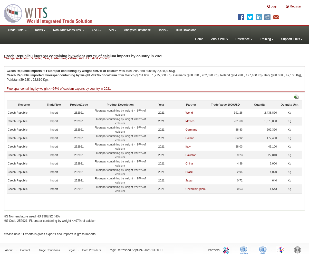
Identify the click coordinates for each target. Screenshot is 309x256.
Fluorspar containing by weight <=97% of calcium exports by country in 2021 (59, 88)
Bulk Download (186, 30)
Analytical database (137, 30)
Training (267, 39)
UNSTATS (263, 249)
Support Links (292, 39)
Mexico (190, 121)
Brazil (189, 171)
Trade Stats (17, 30)
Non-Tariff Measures (68, 30)
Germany (191, 129)
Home (199, 39)
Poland (190, 138)
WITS (51, 13)
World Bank (299, 249)
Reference (243, 39)
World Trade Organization (281, 249)
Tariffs (40, 30)
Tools (163, 30)
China (189, 163)
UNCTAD (245, 249)
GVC (96, 30)
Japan (189, 180)
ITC (227, 249)
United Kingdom (196, 188)
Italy (188, 146)
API (112, 30)
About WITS (219, 39)
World (189, 112)
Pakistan (191, 155)
